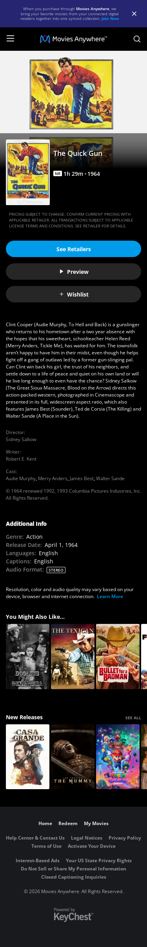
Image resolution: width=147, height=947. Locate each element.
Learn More (110, 596)
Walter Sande (110, 478)
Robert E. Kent (21, 459)
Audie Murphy (21, 478)
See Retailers (73, 249)
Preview (74, 271)
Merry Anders (52, 478)
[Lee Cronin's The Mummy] (72, 757)
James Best (82, 478)
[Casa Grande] (27, 757)
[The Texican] (72, 656)
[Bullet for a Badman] (118, 656)
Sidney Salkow (21, 439)
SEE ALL (133, 717)
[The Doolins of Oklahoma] (27, 656)
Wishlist (74, 294)
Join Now (110, 18)
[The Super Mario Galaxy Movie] (118, 757)
